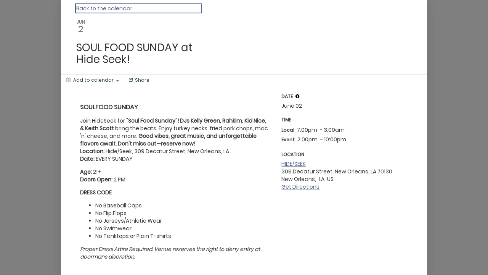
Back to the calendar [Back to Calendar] (104, 8)
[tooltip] (297, 96)
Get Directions (300, 187)
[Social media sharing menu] (138, 80)
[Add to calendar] (92, 80)
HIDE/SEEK (293, 164)
